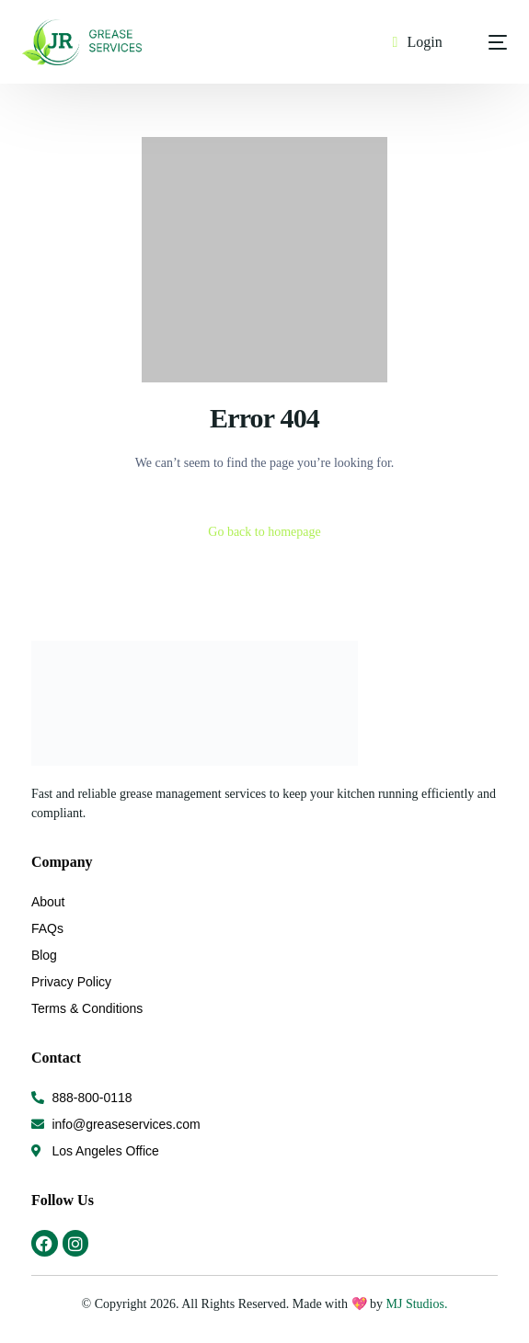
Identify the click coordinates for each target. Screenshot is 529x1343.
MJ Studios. (415, 1304)
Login (424, 42)
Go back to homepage (264, 532)
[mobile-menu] (484, 42)
